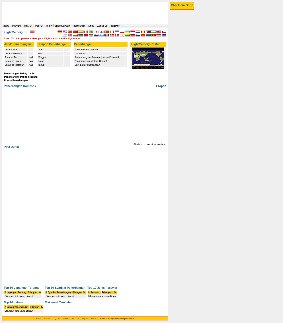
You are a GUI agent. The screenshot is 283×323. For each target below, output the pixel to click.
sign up (57, 318)
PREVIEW (16, 26)
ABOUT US (102, 26)
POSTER (39, 26)
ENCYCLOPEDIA (62, 26)
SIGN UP (28, 26)
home (38, 318)
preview (47, 318)
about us (75, 318)
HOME (6, 26)
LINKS (91, 26)
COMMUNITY (79, 26)
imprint (85, 318)
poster (66, 318)
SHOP (49, 26)
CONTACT (115, 26)
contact (94, 318)
